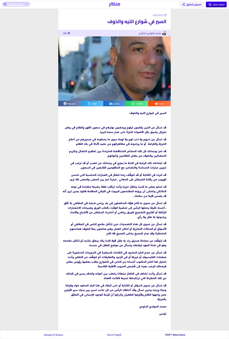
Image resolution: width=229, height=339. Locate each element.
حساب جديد (216, 4)
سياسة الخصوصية (53, 335)
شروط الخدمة (114, 335)
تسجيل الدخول (191, 4)
